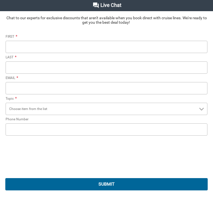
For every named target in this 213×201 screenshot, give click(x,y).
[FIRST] (106, 47)
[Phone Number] (106, 129)
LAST (12, 57)
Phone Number (17, 119)
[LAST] (106, 67)
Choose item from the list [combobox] (107, 109)
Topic (12, 98)
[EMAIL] (106, 88)
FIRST (12, 37)
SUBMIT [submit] (106, 184)
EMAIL (13, 78)
